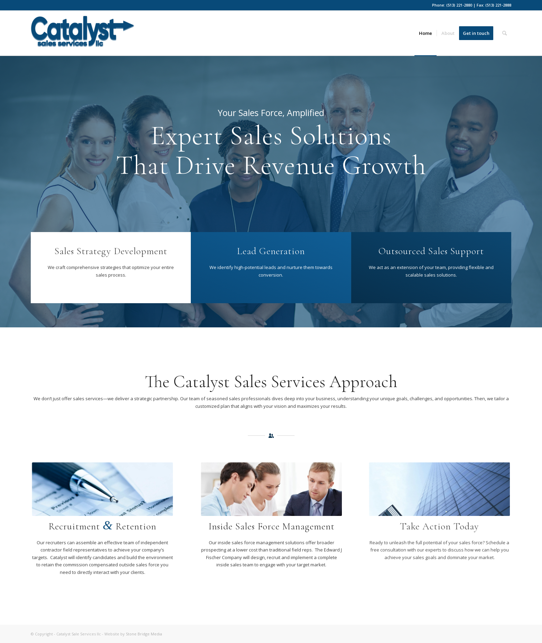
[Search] (504, 33)
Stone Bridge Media (144, 633)
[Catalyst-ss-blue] (82, 36)
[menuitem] (425, 33)
